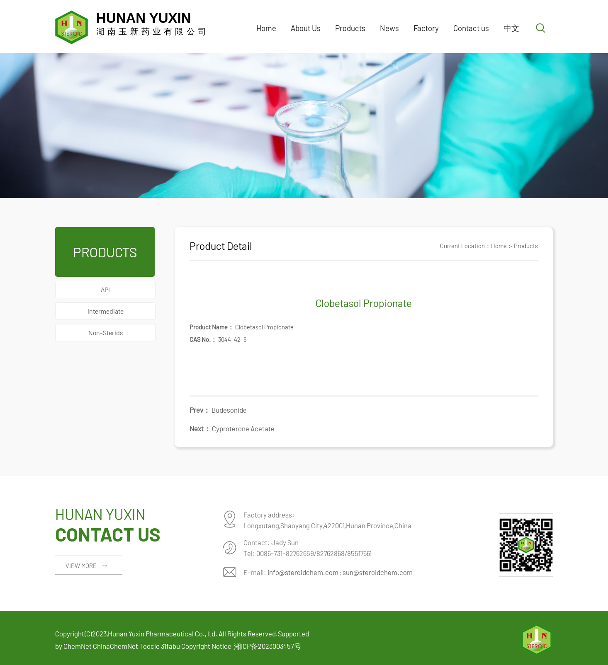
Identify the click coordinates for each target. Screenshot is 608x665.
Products (350, 28)
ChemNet (77, 646)
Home (266, 28)
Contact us (471, 28)
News (389, 28)
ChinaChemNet (115, 646)
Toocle (149, 646)
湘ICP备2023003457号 (267, 646)
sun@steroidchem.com (378, 572)
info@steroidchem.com (303, 572)
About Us (306, 28)
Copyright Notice (206, 646)
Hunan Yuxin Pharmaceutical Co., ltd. (162, 633)
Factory (426, 28)
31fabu (170, 646)
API (105, 289)
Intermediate (106, 311)
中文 (511, 28)
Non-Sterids (105, 332)
